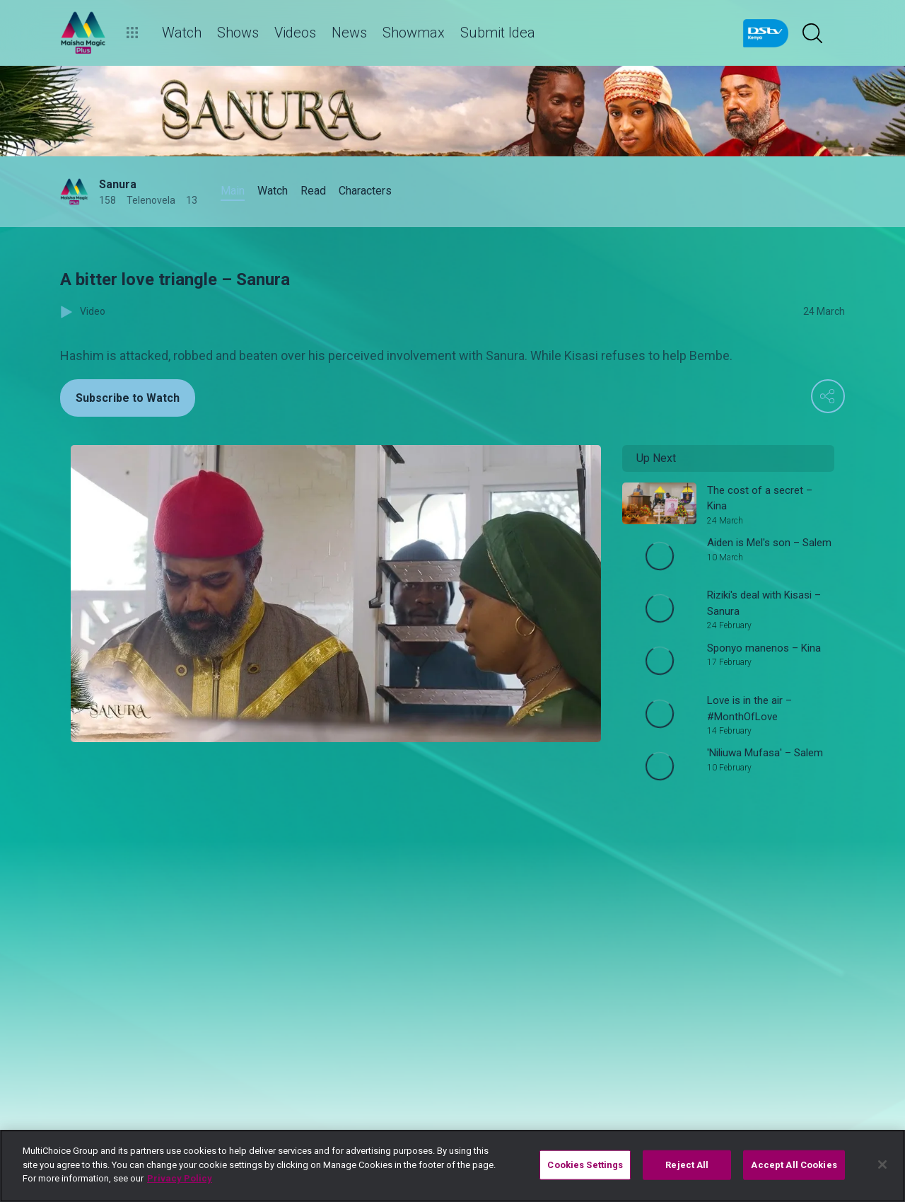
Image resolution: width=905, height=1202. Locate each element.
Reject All (686, 1165)
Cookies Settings (585, 1165)
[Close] (882, 1164)
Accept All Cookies (793, 1165)
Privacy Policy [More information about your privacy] (179, 1178)
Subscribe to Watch (128, 398)
